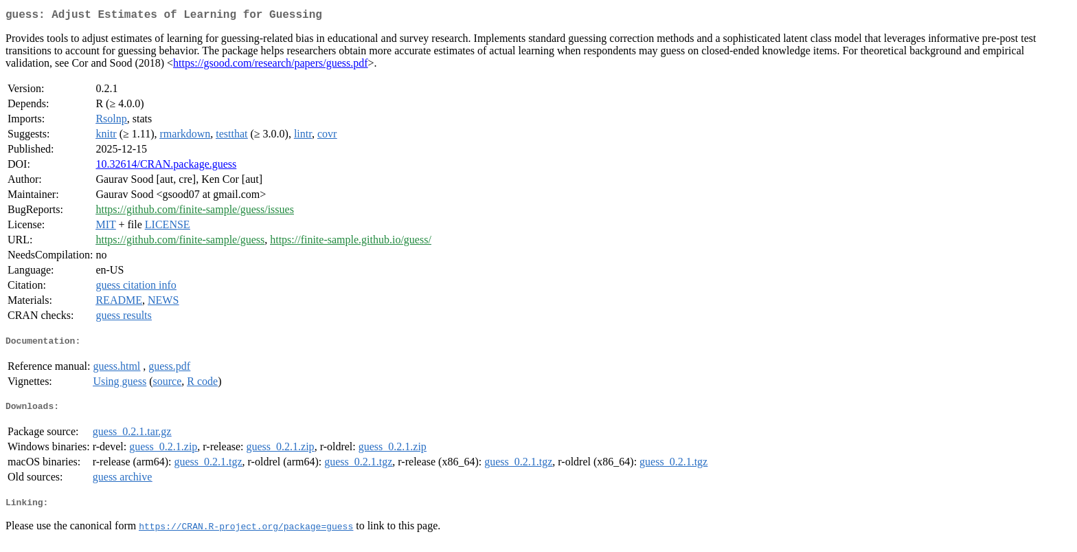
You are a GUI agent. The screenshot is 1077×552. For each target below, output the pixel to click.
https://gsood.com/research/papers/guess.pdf (270, 65)
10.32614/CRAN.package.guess (165, 167)
